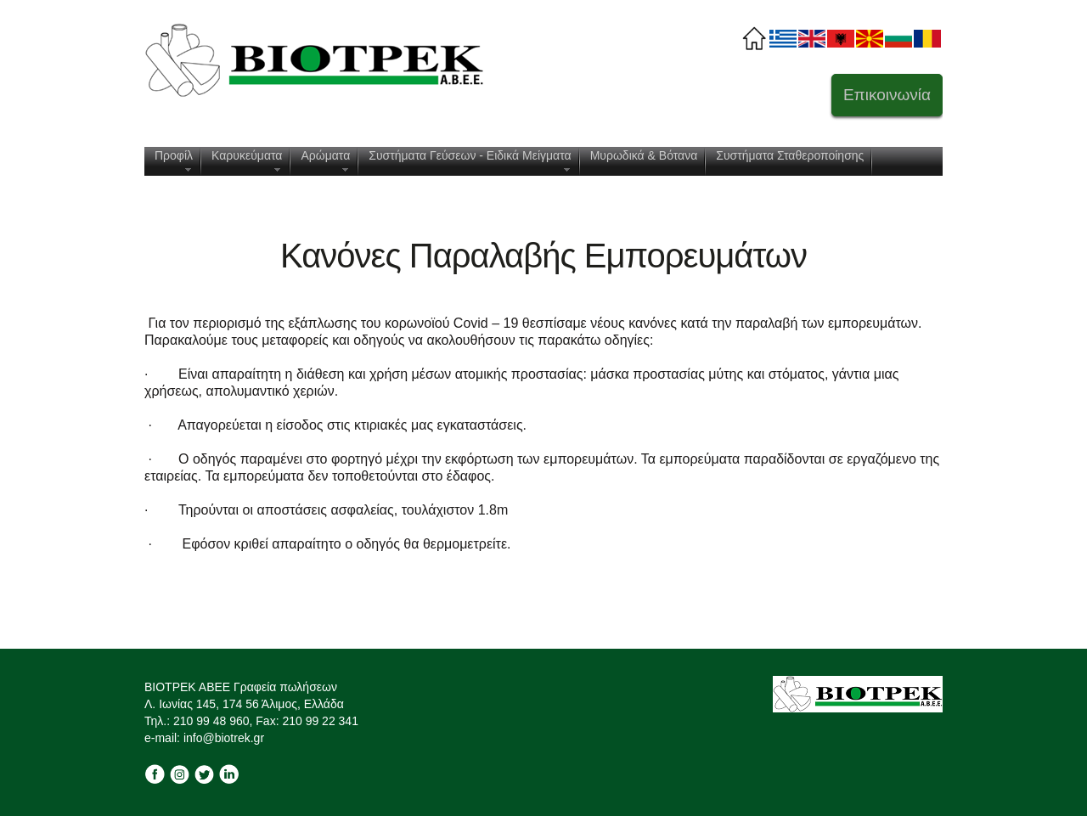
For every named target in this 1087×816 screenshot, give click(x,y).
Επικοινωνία (887, 95)
